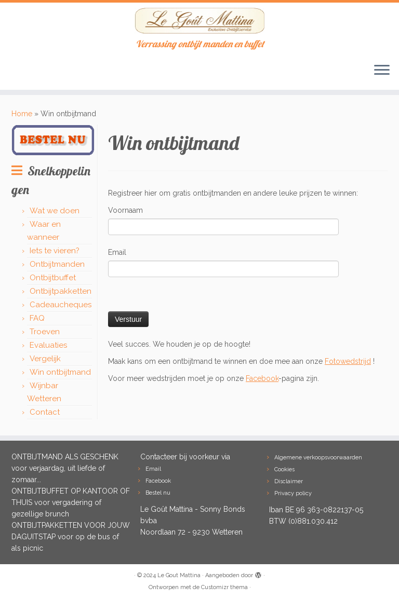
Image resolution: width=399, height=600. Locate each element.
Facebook (262, 378)
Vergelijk (45, 358)
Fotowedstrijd (348, 361)
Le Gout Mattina (179, 575)
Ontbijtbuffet (53, 277)
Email (117, 252)
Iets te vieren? (54, 250)
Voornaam (125, 210)
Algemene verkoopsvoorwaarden (318, 457)
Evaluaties (48, 345)
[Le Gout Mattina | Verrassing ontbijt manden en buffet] (199, 21)
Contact (45, 412)
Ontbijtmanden (57, 264)
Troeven (45, 331)
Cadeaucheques (60, 304)
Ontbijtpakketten (60, 291)
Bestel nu (157, 492)
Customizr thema (224, 587)
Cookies (284, 469)
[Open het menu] (382, 71)
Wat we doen (54, 210)
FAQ (37, 318)
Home (21, 114)
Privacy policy (293, 493)
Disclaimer (288, 481)
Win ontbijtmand (60, 372)
